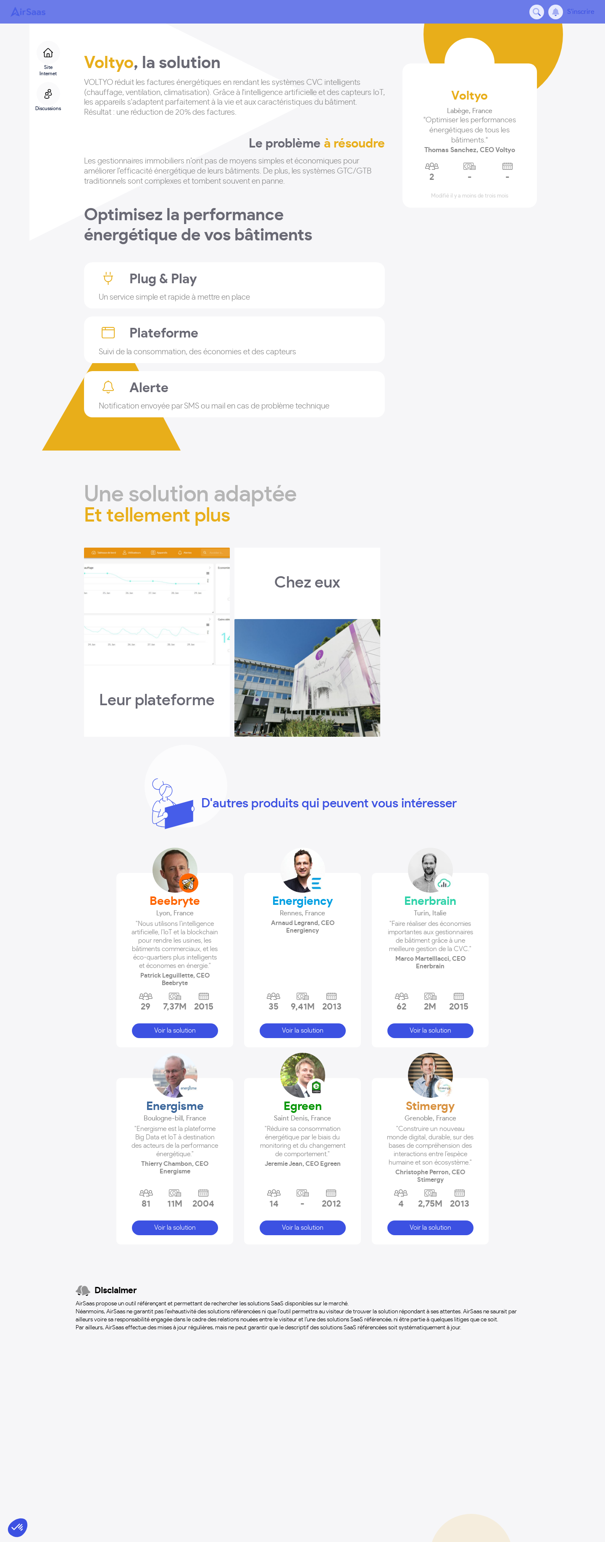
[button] (175, 940)
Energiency (302, 901)
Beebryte (175, 901)
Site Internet (48, 58)
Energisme (175, 1106)
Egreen (303, 1106)
